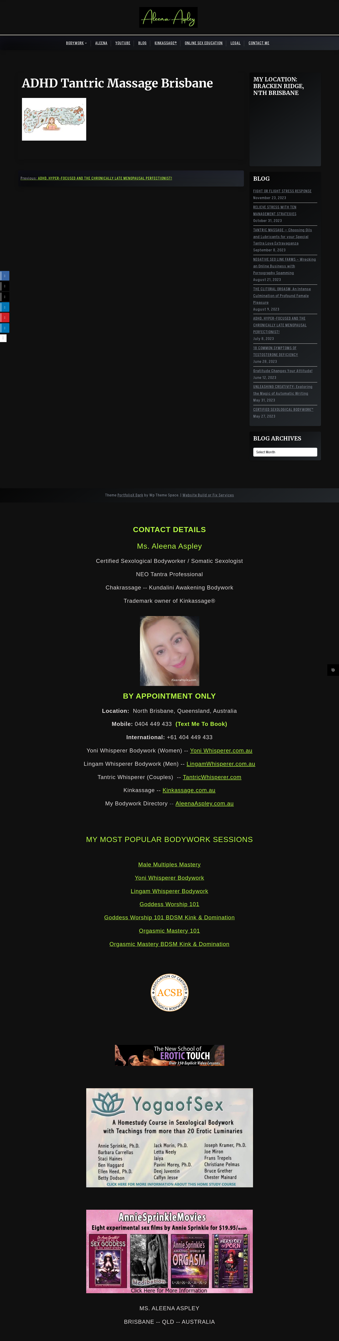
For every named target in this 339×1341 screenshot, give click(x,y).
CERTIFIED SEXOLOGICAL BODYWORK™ (283, 409)
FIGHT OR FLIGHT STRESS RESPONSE (282, 191)
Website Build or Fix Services (208, 495)
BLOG (142, 43)
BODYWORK (75, 43)
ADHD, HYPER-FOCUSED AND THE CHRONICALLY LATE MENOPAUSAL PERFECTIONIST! (280, 325)
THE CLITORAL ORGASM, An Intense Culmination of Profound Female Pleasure (282, 295)
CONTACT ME (259, 43)
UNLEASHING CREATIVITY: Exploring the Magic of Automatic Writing (283, 390)
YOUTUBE (122, 43)
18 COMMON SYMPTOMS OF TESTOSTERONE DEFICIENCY (275, 351)
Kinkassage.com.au (189, 790)
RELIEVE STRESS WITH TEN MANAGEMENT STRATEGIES (274, 210)
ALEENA (101, 43)
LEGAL (236, 43)
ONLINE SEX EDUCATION (204, 43)
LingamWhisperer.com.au (221, 764)
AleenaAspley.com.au (204, 803)
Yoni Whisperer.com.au (221, 750)
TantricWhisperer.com (212, 777)
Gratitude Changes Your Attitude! (283, 371)
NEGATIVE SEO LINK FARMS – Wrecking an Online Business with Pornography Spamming (284, 266)
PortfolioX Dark (130, 495)
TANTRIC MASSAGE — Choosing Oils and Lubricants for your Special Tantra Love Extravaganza (282, 236)
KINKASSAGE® (166, 43)
